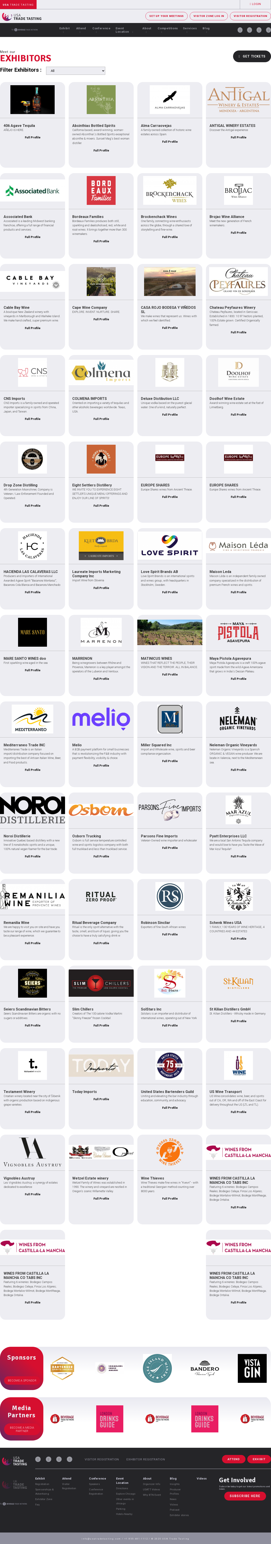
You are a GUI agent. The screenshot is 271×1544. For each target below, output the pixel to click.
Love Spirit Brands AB (159, 572)
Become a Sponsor (22, 1380)
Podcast (174, 1509)
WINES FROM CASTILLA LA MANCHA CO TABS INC (232, 1180)
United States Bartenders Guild (167, 1092)
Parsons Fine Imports (159, 836)
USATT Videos (151, 1489)
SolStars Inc (151, 1009)
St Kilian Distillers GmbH (230, 1009)
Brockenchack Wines (159, 217)
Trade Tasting (18, 4)
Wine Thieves (152, 1178)
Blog (206, 30)
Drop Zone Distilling (20, 485)
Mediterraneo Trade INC (24, 745)
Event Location (124, 30)
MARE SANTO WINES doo (25, 658)
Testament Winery (19, 1092)
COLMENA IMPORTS (89, 398)
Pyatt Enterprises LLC (228, 836)
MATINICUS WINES (156, 658)
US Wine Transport (226, 1092)
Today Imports (84, 1092)
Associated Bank (18, 217)
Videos (174, 1504)
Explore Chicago (125, 1493)
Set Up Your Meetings (166, 16)
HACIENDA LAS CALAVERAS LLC (31, 572)
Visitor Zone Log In (209, 16)
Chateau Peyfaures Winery (232, 307)
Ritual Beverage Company (94, 923)
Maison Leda (220, 572)
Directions (122, 1488)
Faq (37, 1504)
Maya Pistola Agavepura (230, 658)
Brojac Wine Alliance (227, 217)
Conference (101, 30)
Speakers (94, 1484)
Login (255, 4)
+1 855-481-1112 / (137, 1538)
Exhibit (64, 30)
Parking (120, 1508)
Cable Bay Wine (17, 307)
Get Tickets (252, 56)
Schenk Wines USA (226, 923)
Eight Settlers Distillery (92, 485)
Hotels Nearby (124, 1514)
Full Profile (32, 137)
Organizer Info (151, 1484)
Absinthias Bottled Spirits (93, 126)
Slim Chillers (82, 1009)
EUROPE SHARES (155, 485)
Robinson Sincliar (155, 923)
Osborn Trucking (86, 836)
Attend (81, 30)
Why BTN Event (152, 1495)
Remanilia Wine (16, 923)
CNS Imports (14, 398)
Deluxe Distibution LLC (160, 398)
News (173, 1499)
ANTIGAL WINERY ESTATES (232, 126)
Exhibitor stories (179, 1515)
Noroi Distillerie (17, 836)
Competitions (168, 30)
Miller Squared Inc (156, 745)
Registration (42, 1484)
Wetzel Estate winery (90, 1178)
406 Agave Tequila (19, 126)
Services (190, 30)
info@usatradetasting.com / (103, 1538)
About (146, 30)
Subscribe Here (245, 1496)
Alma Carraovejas (156, 126)
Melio (77, 745)
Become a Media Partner (22, 1429)
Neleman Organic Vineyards (233, 745)
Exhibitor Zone (43, 1499)
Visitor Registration (250, 16)
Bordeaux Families (88, 217)
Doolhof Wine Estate (227, 398)
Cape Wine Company (89, 307)
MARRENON (82, 658)
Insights (175, 1484)
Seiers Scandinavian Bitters (27, 1009)
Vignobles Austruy (19, 1178)
